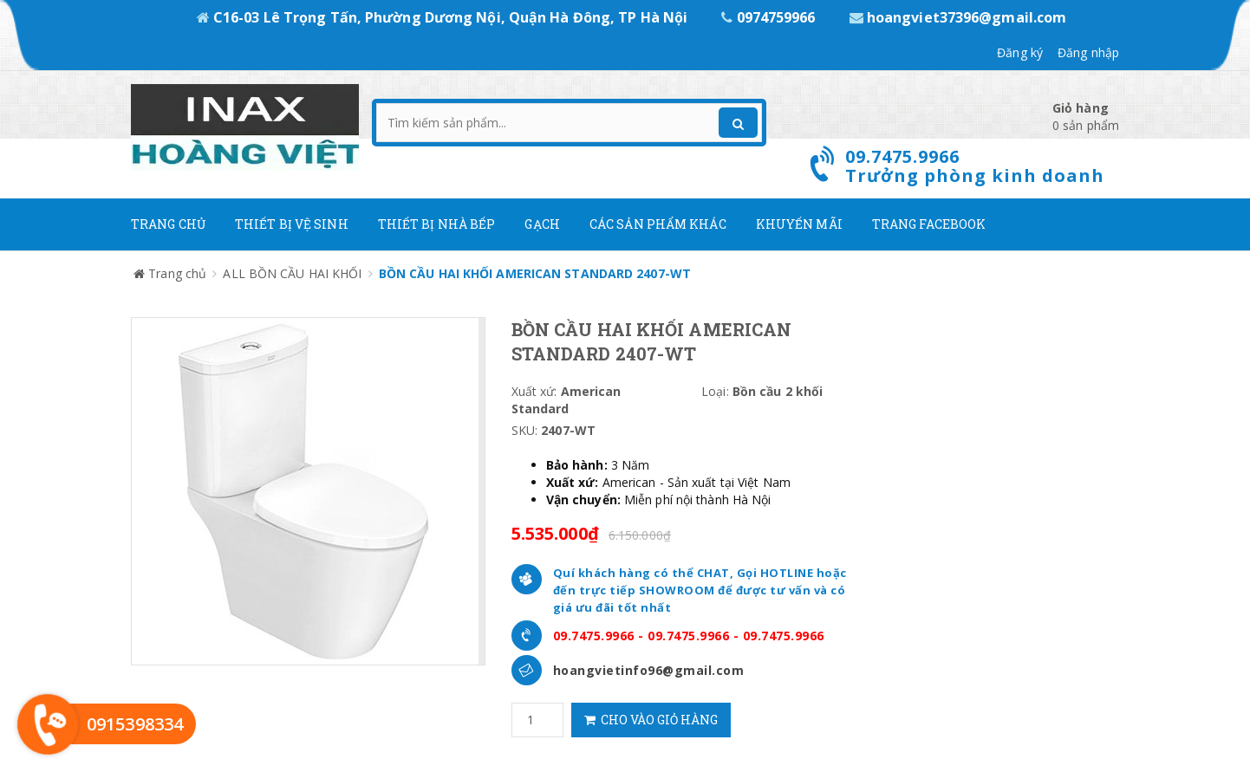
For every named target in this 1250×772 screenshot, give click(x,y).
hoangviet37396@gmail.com (958, 17)
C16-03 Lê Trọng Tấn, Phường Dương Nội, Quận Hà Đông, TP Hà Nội (444, 17)
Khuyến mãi (799, 224)
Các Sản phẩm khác (657, 224)
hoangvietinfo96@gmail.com (649, 670)
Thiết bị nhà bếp (437, 224)
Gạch (541, 224)
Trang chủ (168, 224)
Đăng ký (1020, 52)
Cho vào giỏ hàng (651, 719)
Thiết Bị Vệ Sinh (291, 224)
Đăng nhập (1088, 52)
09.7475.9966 (594, 635)
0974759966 (769, 17)
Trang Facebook (929, 224)
